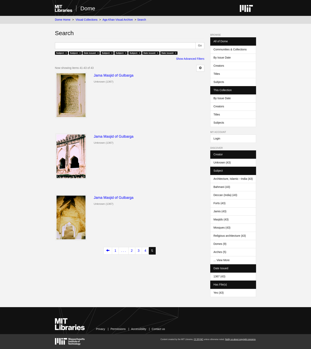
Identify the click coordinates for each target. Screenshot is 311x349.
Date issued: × (91, 53)
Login (216, 138)
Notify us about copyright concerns (240, 339)
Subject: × (61, 53)
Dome (87, 8)
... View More (221, 260)
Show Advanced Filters (190, 58)
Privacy (100, 329)
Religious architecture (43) (229, 235)
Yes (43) (218, 292)
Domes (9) (219, 243)
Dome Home (63, 19)
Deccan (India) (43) (225, 195)
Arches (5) (219, 252)
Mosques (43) (221, 227)
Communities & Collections (230, 49)
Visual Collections (86, 19)
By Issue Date (222, 57)
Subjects (218, 82)
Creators (218, 65)
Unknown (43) (222, 162)
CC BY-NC (198, 339)
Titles (216, 73)
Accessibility (138, 329)
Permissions (118, 329)
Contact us (158, 329)
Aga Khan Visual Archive (118, 19)
